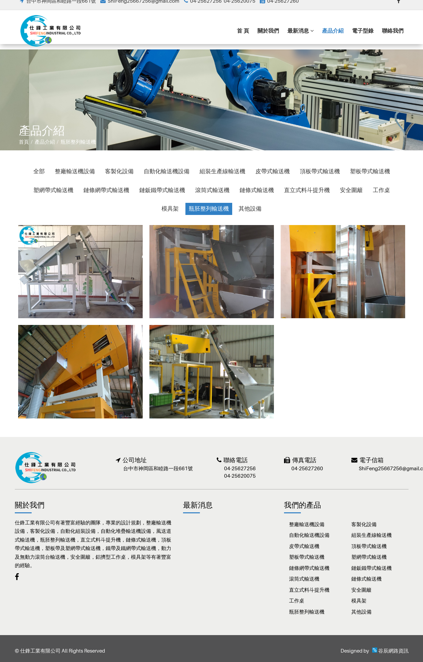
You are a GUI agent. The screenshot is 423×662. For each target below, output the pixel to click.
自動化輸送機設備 (166, 171)
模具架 (170, 208)
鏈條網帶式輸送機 (106, 190)
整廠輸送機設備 (75, 171)
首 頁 (243, 37)
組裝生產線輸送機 (222, 171)
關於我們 (268, 37)
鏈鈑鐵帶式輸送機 (162, 190)
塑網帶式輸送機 (53, 190)
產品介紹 (333, 37)
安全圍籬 (351, 190)
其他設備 (250, 208)
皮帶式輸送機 (272, 171)
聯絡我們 (392, 37)
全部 (39, 171)
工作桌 (381, 190)
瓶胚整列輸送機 (209, 208)
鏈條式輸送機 (257, 190)
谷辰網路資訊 (393, 651)
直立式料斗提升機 (307, 190)
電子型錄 (363, 37)
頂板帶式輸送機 (320, 171)
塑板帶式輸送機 (370, 171)
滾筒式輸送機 (212, 190)
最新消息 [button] (300, 37)
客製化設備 (119, 171)
